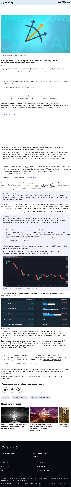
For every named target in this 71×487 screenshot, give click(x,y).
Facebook (12, 390)
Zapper (52, 185)
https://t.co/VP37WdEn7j (43, 237)
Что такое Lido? (10, 114)
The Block (4, 331)
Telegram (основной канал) (5, 390)
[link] (7, 3)
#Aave (3, 55)
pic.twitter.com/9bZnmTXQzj (15, 173)
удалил (53, 195)
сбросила (25, 158)
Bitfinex (8, 328)
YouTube (7, 446)
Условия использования (39, 453)
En (64, 2)
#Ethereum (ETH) (9, 55)
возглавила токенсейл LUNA (50, 369)
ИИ (2, 470)
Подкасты (39, 462)
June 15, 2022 (28, 87)
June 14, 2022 (31, 177)
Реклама (35, 456)
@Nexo (9, 230)
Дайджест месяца (42, 470)
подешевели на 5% (54, 104)
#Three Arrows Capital (20, 55)
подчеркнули (18, 246)
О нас (2, 456)
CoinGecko (64, 208)
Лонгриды (5, 466)
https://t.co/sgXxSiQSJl (52, 360)
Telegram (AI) (3, 446)
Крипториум (40, 466)
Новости (4, 462)
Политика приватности (7, 453)
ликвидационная (52, 206)
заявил (30, 183)
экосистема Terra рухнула (22, 371)
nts (11, 65)
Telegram (36, 376)
